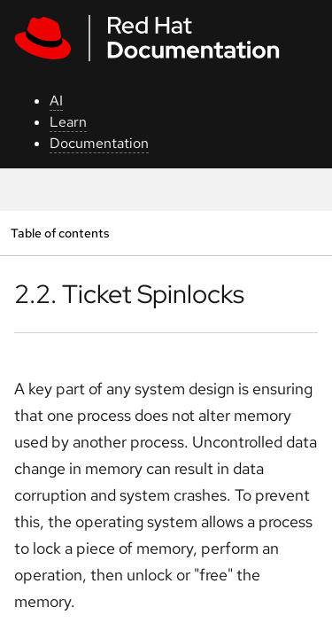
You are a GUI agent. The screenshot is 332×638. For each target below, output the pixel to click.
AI (56, 100)
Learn (68, 122)
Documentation (99, 143)
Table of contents (60, 232)
